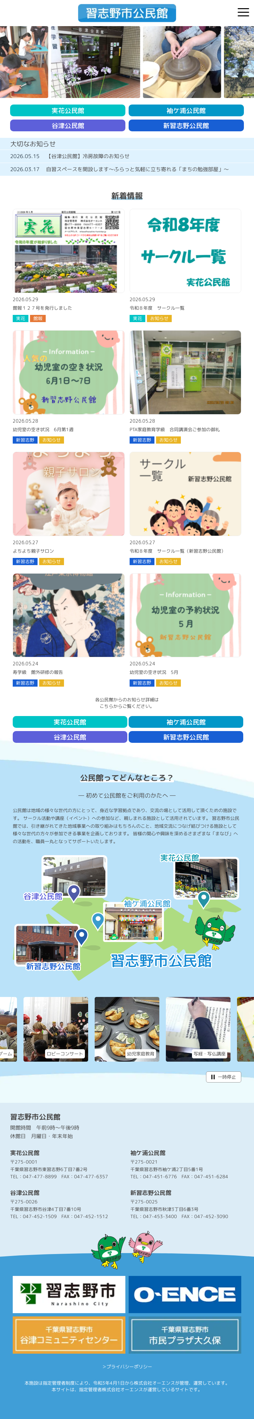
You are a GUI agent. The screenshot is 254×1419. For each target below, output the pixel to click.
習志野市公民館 (35, 1116)
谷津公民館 (68, 125)
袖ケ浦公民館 (186, 110)
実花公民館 (68, 110)
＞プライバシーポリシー (127, 1366)
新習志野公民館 (186, 125)
